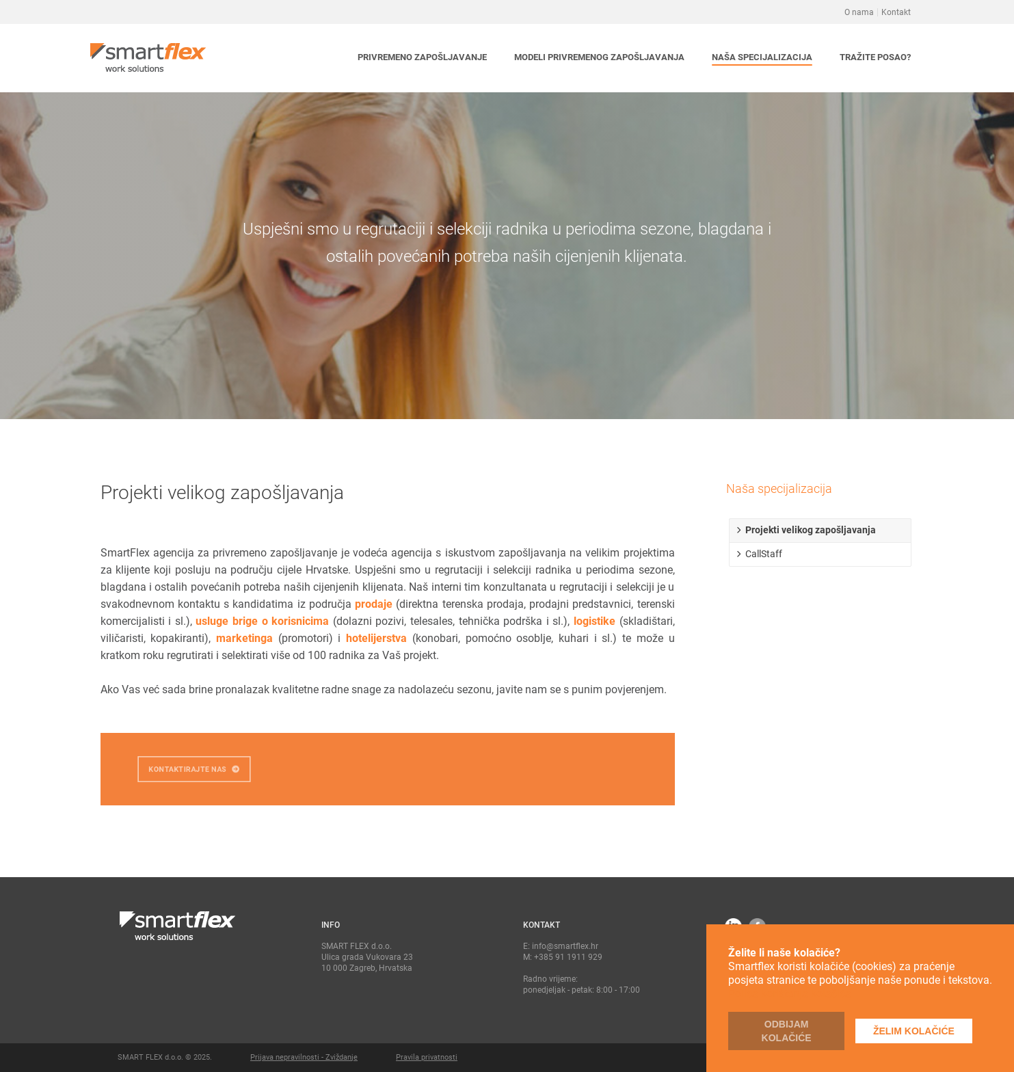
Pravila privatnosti (426, 1057)
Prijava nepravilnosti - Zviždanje (304, 1057)
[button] (422, 58)
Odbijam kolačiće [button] (787, 1031)
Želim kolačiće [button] (914, 1031)
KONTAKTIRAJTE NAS (193, 769)
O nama (859, 12)
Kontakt (896, 12)
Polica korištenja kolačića (789, 993)
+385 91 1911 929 (568, 957)
